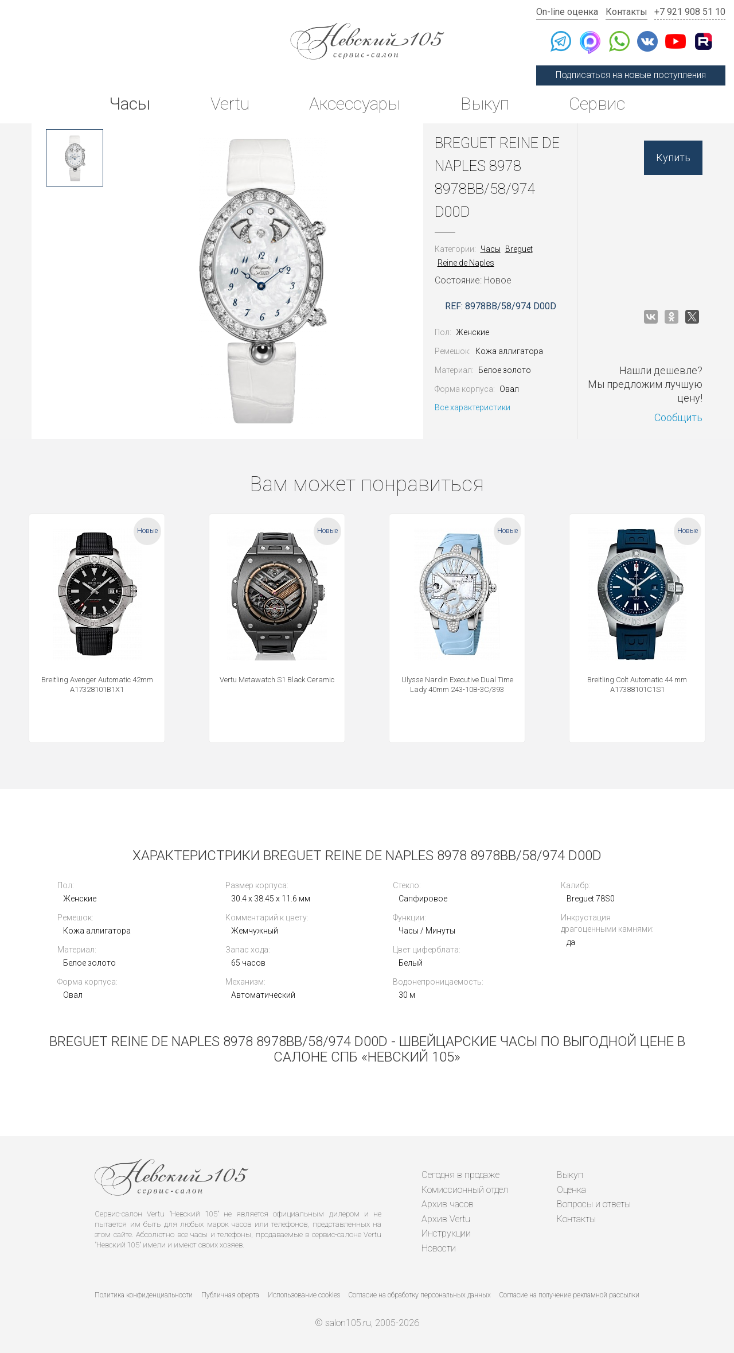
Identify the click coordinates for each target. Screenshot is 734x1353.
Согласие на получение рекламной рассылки (569, 1295)
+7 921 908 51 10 (689, 11)
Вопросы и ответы (594, 1204)
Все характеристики (472, 407)
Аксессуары (354, 104)
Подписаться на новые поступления (631, 74)
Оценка (571, 1189)
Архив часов (447, 1204)
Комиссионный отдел (464, 1189)
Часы (129, 104)
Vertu (229, 104)
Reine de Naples (466, 263)
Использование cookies (304, 1295)
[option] (74, 157)
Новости (438, 1248)
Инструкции (446, 1233)
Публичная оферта (230, 1295)
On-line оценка (567, 11)
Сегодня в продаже (460, 1174)
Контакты (626, 11)
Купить (673, 157)
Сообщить (678, 417)
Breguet (519, 249)
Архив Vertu (445, 1219)
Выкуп (484, 104)
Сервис (597, 104)
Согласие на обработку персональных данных (420, 1295)
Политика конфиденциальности (144, 1295)
